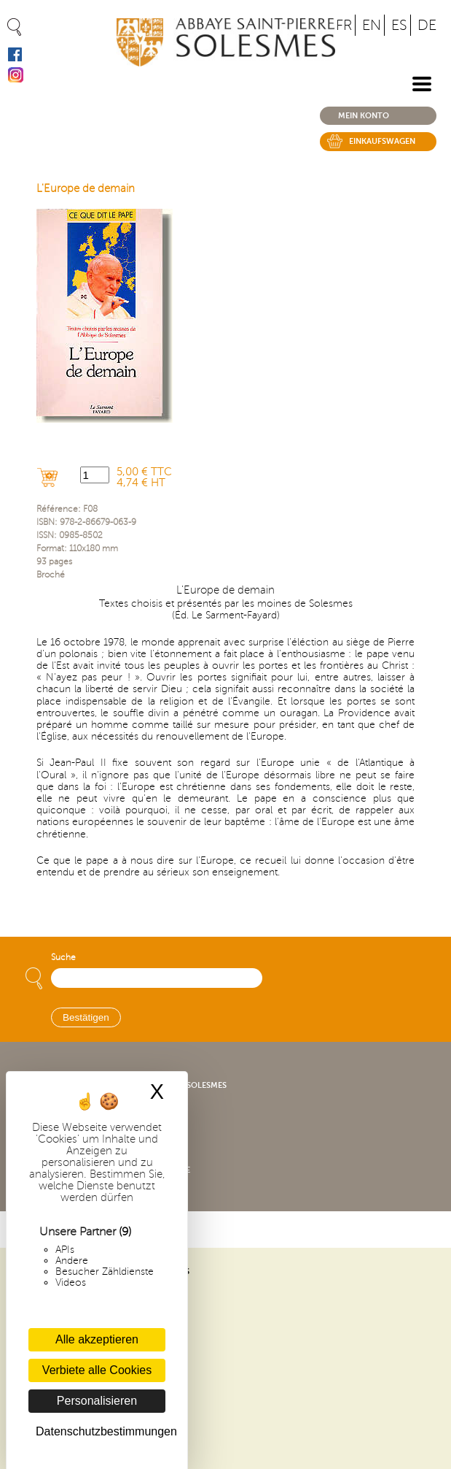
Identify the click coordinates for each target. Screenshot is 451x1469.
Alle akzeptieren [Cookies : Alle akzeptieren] (96, 1339)
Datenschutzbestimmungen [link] (100, 1431)
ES (399, 25)
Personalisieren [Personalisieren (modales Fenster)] (97, 1401)
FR (344, 25)
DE (426, 25)
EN (371, 25)
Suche (63, 957)
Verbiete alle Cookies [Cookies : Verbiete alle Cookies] (97, 1370)
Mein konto (363, 116)
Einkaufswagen (382, 141)
